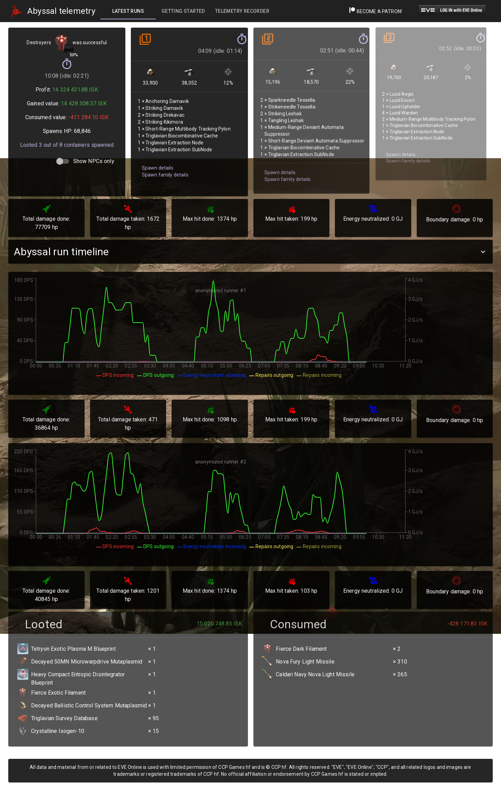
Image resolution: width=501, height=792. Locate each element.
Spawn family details (164, 168)
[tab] (128, 11)
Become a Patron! (375, 11)
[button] (250, 252)
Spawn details (157, 161)
